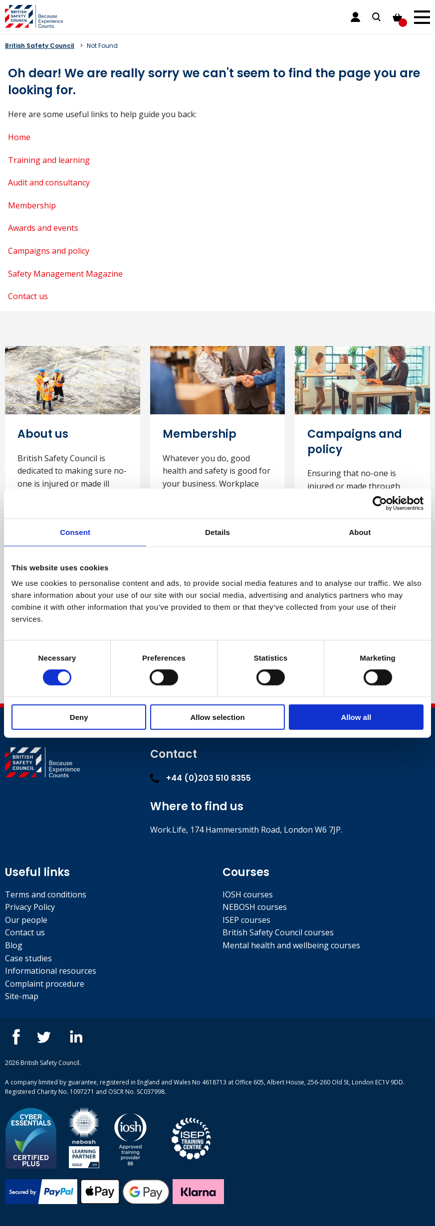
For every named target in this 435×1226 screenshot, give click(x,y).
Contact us (28, 296)
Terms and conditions (45, 894)
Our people (26, 919)
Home (19, 137)
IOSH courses (247, 894)
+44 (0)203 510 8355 (200, 778)
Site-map (21, 996)
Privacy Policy (30, 906)
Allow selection (217, 717)
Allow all (356, 717)
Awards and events (43, 227)
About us (42, 434)
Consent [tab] (75, 531)
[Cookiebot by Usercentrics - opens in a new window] (380, 503)
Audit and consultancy (49, 182)
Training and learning (49, 160)
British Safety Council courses (278, 932)
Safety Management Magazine (65, 273)
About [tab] (360, 531)
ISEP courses (246, 919)
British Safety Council (39, 45)
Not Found (102, 45)
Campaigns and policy (48, 250)
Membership (32, 205)
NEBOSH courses (254, 906)
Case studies (28, 958)
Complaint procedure (44, 983)
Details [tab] (217, 531)
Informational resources (50, 970)
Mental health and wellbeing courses (291, 945)
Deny (79, 717)
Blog (13, 945)
